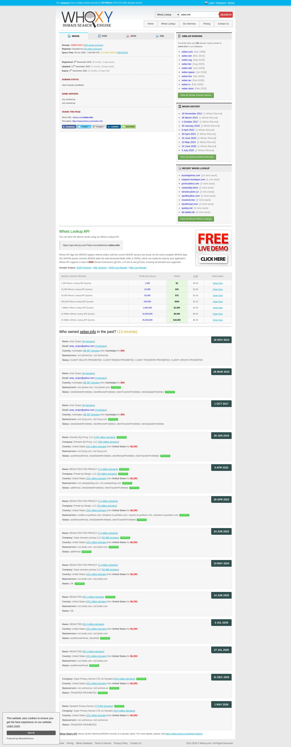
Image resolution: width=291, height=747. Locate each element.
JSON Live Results (117, 267)
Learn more (13, 726)
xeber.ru (186, 84)
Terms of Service (103, 743)
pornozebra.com (190, 183)
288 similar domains (93, 45)
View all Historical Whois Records (197, 157)
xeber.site (187, 68)
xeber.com (187, 51)
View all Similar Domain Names (195, 95)
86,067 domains (92, 350)
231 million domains (97, 446)
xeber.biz (186, 64)
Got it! (31, 733)
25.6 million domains (124, 679)
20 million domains (92, 49)
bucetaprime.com (191, 175)
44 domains (88, 341)
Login (211, 2)
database (65, 2)
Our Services (189, 23)
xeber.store (188, 88)
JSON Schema (83, 267)
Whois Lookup (168, 23)
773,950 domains (103, 706)
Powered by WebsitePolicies (20, 738)
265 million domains (108, 442)
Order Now (218, 283)
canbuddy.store (190, 187)
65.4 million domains (93, 597)
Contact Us (223, 23)
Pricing (206, 23)
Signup (231, 2)
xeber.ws (186, 80)
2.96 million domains (104, 437)
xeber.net (187, 55)
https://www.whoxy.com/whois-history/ (184, 734)
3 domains (101, 346)
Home (151, 23)
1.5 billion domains (108, 469)
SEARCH (225, 14)
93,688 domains (110, 537)
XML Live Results (137, 267)
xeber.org (187, 59)
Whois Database (84, 743)
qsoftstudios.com (191, 195)
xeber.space (188, 72)
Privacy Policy (121, 743)
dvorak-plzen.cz (190, 191)
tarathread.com (190, 204)
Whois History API (68, 734)
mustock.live (188, 199)
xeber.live (187, 76)
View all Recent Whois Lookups (196, 219)
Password (221, 2)
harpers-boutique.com (193, 179)
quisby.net (187, 208)
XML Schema (100, 267)
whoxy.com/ (83, 117)
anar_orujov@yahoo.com (81, 346)
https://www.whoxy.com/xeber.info (87, 121)
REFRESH (122, 52)
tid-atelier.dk (188, 212)
